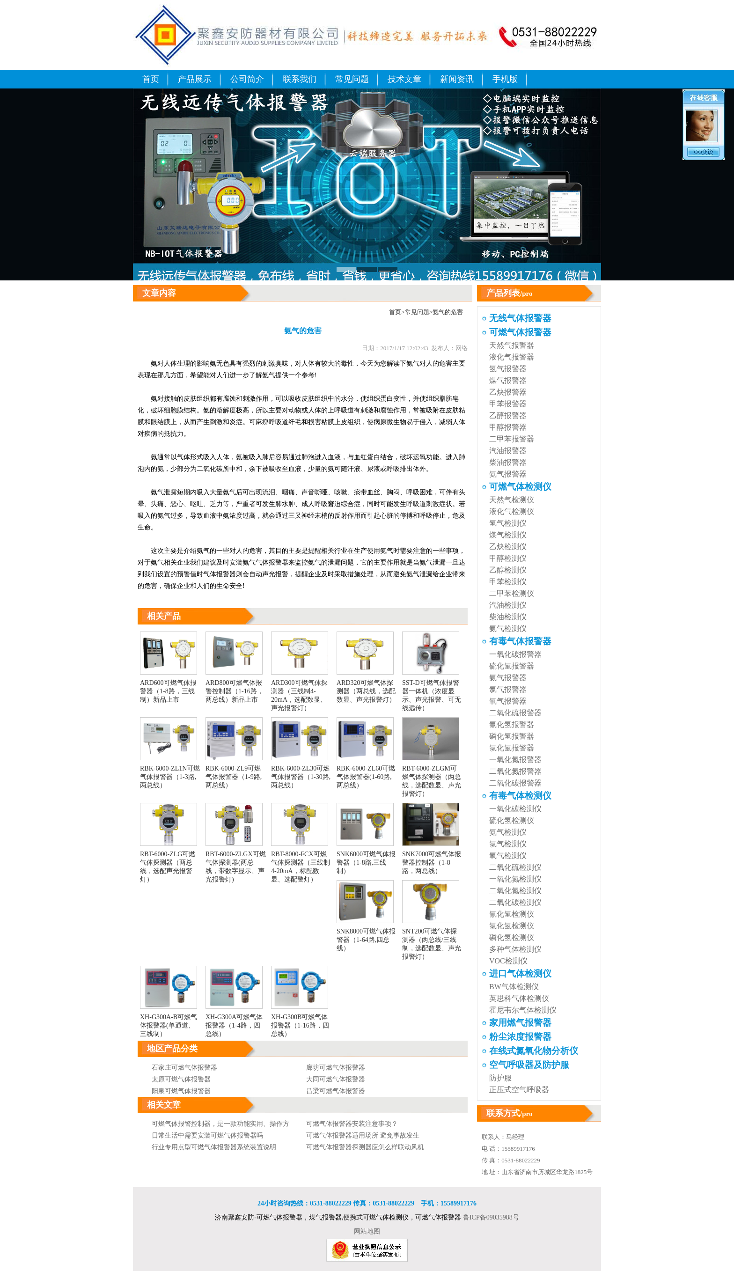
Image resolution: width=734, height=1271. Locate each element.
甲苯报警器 (508, 404)
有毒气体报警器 (520, 641)
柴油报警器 (508, 462)
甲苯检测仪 (508, 582)
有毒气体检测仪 (520, 796)
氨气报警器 (508, 474)
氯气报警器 (508, 689)
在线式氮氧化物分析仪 (533, 1051)
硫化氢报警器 (511, 666)
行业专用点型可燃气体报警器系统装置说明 (214, 1147)
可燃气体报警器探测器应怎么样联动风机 (365, 1147)
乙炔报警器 (508, 392)
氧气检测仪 (508, 856)
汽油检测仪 (508, 605)
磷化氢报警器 (511, 736)
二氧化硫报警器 (515, 713)
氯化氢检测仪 (511, 926)
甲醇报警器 (508, 427)
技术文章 (404, 79)
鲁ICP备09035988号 (491, 1217)
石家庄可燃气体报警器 (184, 1067)
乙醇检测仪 (508, 570)
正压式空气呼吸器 (519, 1090)
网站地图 (367, 1231)
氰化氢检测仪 (511, 914)
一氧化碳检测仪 (515, 809)
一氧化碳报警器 (515, 654)
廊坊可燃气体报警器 (335, 1067)
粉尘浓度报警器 (520, 1037)
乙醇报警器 (508, 415)
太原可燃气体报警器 (181, 1079)
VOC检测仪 (508, 961)
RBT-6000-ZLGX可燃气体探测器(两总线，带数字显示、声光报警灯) (236, 863)
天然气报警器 (511, 345)
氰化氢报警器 (511, 724)
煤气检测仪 (508, 535)
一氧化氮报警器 (515, 760)
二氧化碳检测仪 (515, 902)
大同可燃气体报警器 (335, 1079)
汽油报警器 (508, 451)
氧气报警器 (508, 701)
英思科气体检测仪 (519, 998)
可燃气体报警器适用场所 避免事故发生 (362, 1135)
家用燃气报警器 (520, 1023)
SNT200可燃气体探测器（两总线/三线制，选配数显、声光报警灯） (431, 940)
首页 (150, 79)
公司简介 (247, 79)
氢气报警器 (508, 369)
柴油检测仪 (508, 617)
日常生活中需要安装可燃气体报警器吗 (207, 1135)
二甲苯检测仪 (511, 593)
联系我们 (299, 79)
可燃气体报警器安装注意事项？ (352, 1123)
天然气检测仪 (511, 500)
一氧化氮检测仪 (515, 879)
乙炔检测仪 (508, 547)
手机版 (505, 79)
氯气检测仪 (508, 844)
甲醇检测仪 (508, 558)
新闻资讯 (457, 79)
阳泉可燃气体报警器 (181, 1091)
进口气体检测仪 (520, 973)
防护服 (500, 1078)
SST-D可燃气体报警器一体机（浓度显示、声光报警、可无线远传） (431, 691)
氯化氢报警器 (511, 748)
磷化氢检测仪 (511, 937)
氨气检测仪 (508, 628)
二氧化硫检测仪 (515, 867)
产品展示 (195, 79)
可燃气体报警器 (520, 332)
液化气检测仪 (511, 511)
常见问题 (352, 79)
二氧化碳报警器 (515, 783)
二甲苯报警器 (511, 439)
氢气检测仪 (508, 523)
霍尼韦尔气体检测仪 (523, 1010)
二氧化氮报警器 (515, 771)
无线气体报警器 (520, 318)
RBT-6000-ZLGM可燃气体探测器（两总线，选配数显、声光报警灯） (431, 777)
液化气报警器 (511, 357)
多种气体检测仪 (515, 949)
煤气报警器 (508, 380)
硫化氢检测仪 (511, 820)
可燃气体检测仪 (520, 487)
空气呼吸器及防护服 (529, 1065)
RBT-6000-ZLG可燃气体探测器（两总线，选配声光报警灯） (168, 863)
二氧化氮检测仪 (515, 891)
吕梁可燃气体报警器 (335, 1091)
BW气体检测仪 (514, 987)
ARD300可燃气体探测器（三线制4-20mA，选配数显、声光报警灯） (299, 691)
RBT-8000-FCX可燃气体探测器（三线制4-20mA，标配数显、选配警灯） (300, 863)
